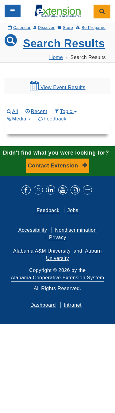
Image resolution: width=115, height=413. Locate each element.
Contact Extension (54, 165)
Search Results (64, 43)
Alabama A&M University (42, 251)
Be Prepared (90, 27)
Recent (36, 111)
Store (65, 27)
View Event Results (58, 86)
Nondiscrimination (76, 230)
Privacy (57, 237)
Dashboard (43, 305)
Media (18, 118)
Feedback (52, 118)
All (12, 111)
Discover (44, 27)
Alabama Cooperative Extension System (57, 277)
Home (56, 57)
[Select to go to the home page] (58, 10)
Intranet (73, 305)
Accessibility (32, 230)
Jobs (73, 210)
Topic (65, 111)
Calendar (19, 27)
